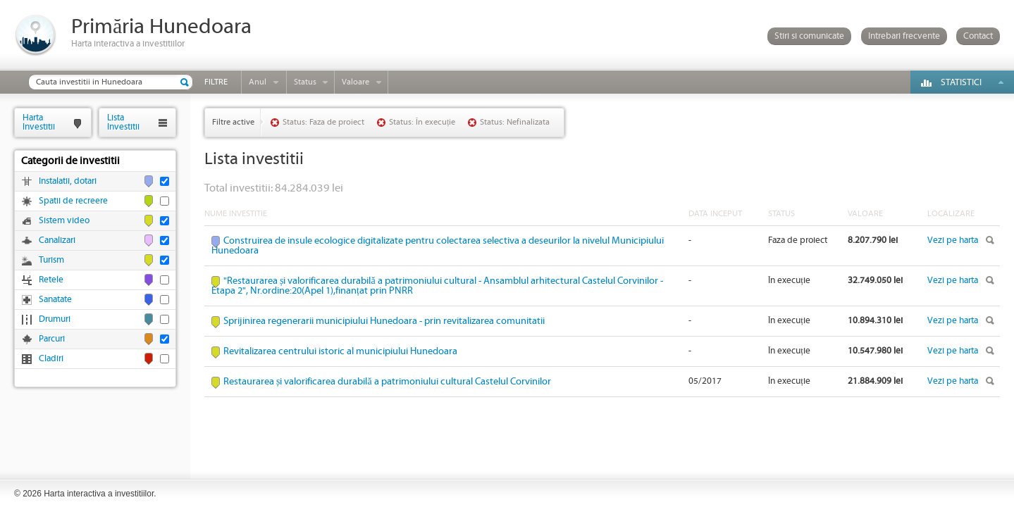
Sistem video (64, 220)
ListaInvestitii (123, 122)
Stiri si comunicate (809, 36)
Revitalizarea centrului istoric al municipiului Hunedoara (340, 351)
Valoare (355, 82)
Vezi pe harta (952, 240)
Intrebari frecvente (904, 36)
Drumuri (54, 319)
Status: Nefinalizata (515, 122)
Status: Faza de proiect (323, 122)
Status (305, 82)
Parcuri (52, 339)
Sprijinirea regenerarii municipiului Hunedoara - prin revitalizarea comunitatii (384, 321)
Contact (978, 36)
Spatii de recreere (73, 201)
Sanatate (55, 299)
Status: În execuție (422, 122)
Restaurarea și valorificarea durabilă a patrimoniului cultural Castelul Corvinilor (387, 382)
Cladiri (51, 358)
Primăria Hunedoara (161, 27)
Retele (51, 280)
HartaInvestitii (39, 122)
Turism (51, 260)
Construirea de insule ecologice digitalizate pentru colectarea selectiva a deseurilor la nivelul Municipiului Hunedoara (437, 246)
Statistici (961, 82)
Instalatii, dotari (68, 181)
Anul (257, 82)
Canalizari (57, 240)
